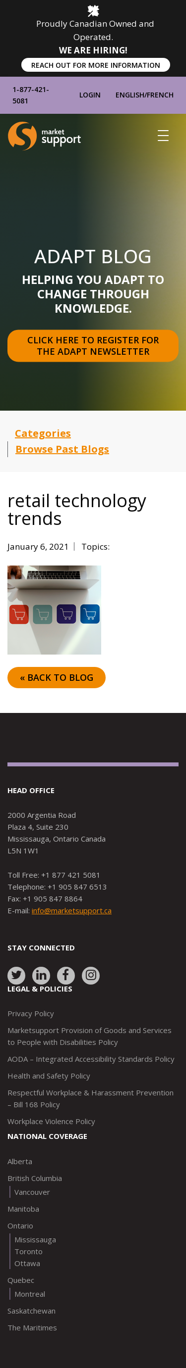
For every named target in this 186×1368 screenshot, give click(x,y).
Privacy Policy (30, 1013)
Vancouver (32, 1192)
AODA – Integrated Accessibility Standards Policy (91, 1059)
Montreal (29, 1294)
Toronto (28, 1251)
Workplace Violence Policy (51, 1121)
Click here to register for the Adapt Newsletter (94, 346)
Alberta (19, 1161)
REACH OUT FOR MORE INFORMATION (95, 65)
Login (90, 94)
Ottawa (27, 1263)
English (130, 94)
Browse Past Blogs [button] (62, 449)
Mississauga (35, 1239)
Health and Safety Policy (48, 1076)
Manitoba (23, 1209)
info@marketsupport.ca (72, 910)
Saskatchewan (31, 1311)
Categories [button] (43, 433)
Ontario (20, 1225)
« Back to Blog (56, 677)
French (160, 94)
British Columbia (34, 1178)
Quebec (20, 1280)
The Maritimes (32, 1327)
